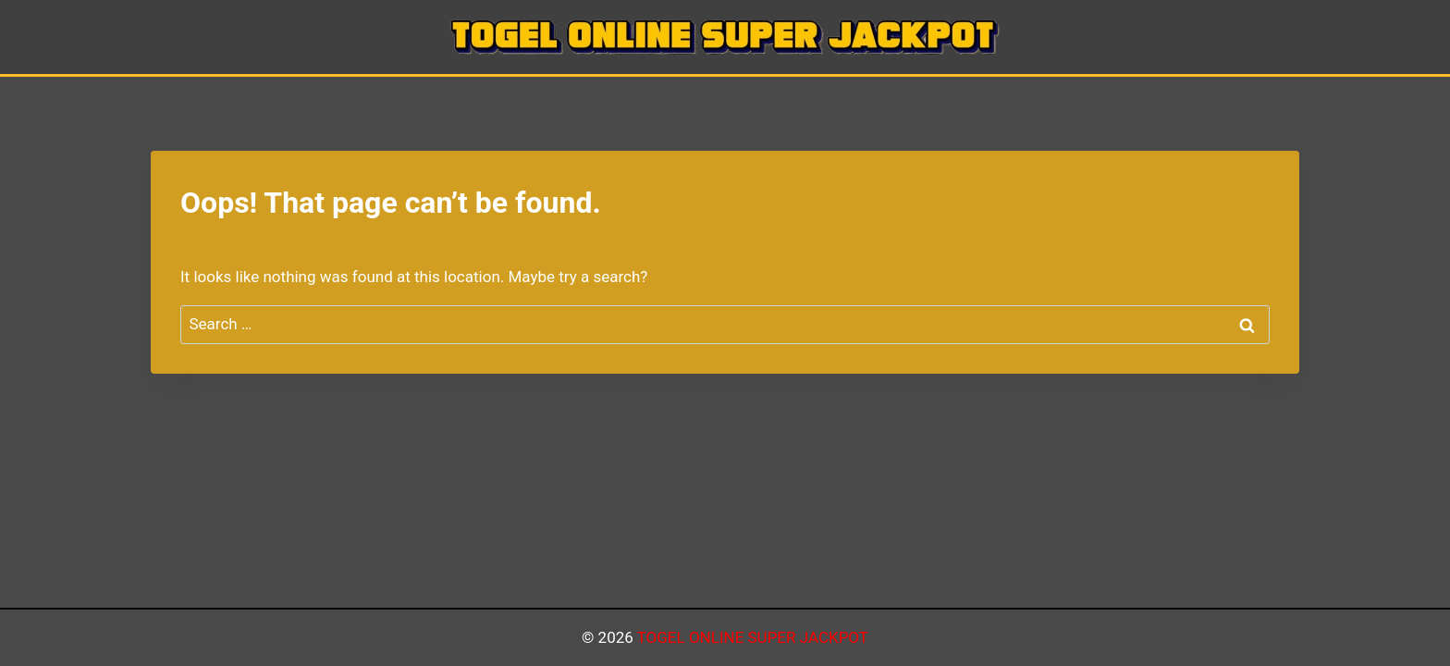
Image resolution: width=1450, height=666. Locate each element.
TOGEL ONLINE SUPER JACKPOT (752, 637)
